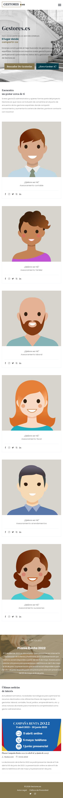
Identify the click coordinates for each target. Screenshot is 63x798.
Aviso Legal (22, 790)
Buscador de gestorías (19, 66)
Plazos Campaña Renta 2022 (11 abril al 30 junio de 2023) (25, 752)
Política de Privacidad (39, 790)
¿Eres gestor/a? (47, 66)
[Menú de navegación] (59, 5)
